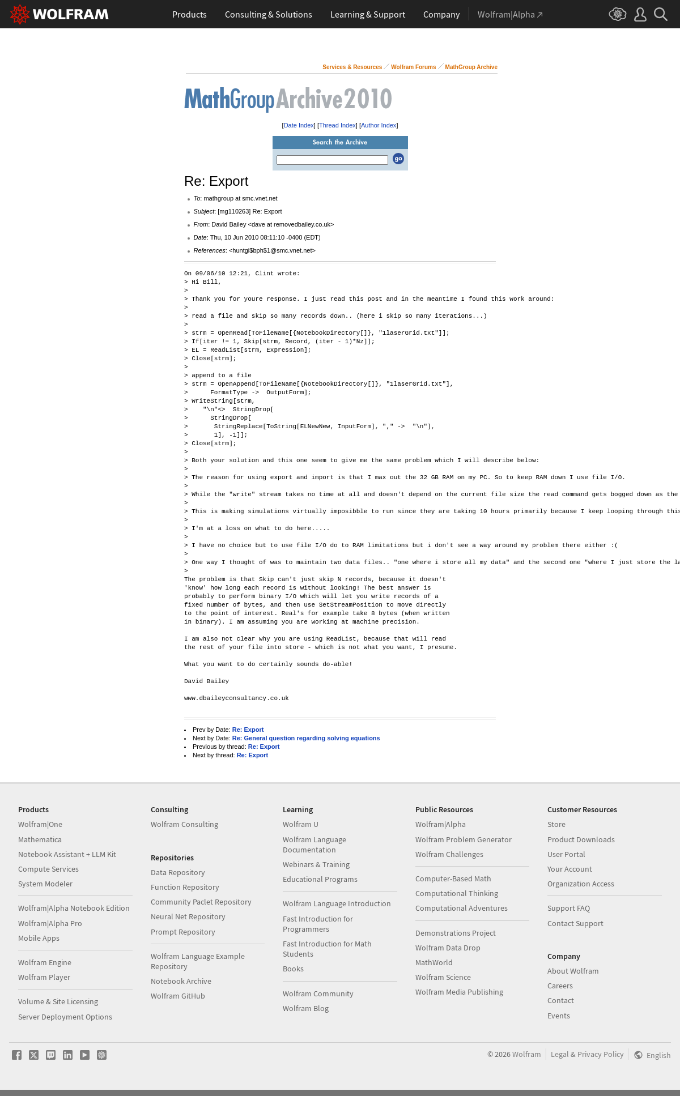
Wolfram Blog (306, 1008)
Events (558, 1015)
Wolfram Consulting (184, 824)
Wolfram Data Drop (448, 948)
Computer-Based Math (453, 878)
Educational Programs (320, 879)
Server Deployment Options (65, 1017)
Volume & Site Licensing (58, 1001)
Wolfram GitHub (178, 996)
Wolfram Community (318, 993)
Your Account (569, 869)
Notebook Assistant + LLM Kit (67, 854)
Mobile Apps (39, 938)
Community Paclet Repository (201, 902)
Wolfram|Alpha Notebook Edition (74, 908)
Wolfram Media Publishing (459, 992)
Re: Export (248, 729)
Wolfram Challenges (449, 854)
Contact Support (575, 923)
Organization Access (580, 883)
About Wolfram (573, 971)
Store (556, 824)
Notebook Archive (181, 981)
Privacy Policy (600, 1054)
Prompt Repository (183, 932)
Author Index (378, 125)
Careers (560, 985)
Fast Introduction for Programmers (318, 924)
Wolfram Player (44, 977)
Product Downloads (581, 839)
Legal (560, 1054)
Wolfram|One (40, 824)
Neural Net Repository (188, 916)
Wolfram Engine (44, 962)
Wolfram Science (443, 977)
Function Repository (185, 887)
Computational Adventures (461, 908)
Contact (560, 1000)
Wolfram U (300, 824)
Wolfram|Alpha (440, 824)
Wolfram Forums (413, 67)
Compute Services (48, 869)
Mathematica (40, 839)
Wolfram (526, 1054)
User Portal (566, 854)
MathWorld (434, 962)
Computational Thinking (456, 893)
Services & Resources (352, 67)
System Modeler (45, 883)
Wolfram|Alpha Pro (50, 923)
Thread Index (337, 125)
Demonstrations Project (455, 933)
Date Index (299, 125)
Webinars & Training (316, 864)
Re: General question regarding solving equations (306, 738)
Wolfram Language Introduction (337, 903)
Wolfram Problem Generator (463, 839)
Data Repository (178, 872)
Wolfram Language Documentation (314, 844)
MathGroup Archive (471, 67)
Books (293, 968)
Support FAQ (568, 908)
